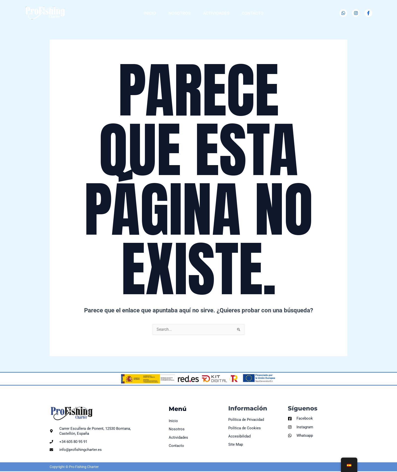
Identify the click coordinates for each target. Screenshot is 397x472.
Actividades (216, 13)
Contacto (253, 13)
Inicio (150, 13)
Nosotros (179, 13)
